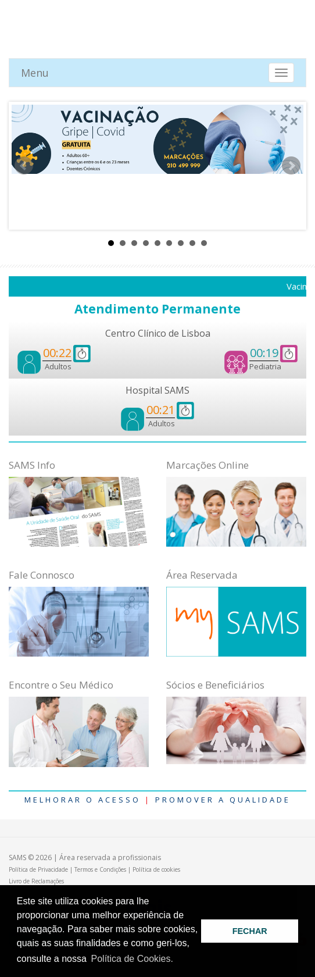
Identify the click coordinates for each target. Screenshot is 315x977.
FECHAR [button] (249, 931)
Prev (24, 165)
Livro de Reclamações (36, 881)
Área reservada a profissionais (110, 857)
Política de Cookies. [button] (132, 959)
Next (291, 165)
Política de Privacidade (38, 869)
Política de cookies (156, 869)
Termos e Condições (100, 869)
